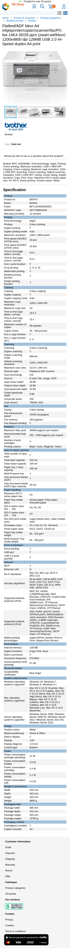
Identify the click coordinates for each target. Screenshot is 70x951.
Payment (10, 853)
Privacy (9, 919)
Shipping (10, 859)
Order (8, 847)
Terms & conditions (15, 931)
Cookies (9, 925)
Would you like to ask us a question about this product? (33, 156)
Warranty (10, 864)
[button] (64, 53)
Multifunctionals (15, 20)
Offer (8, 876)
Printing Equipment (50, 17)
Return (9, 870)
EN (65, 13)
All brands (10, 893)
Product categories (15, 888)
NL (59, 13)
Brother (32, 20)
